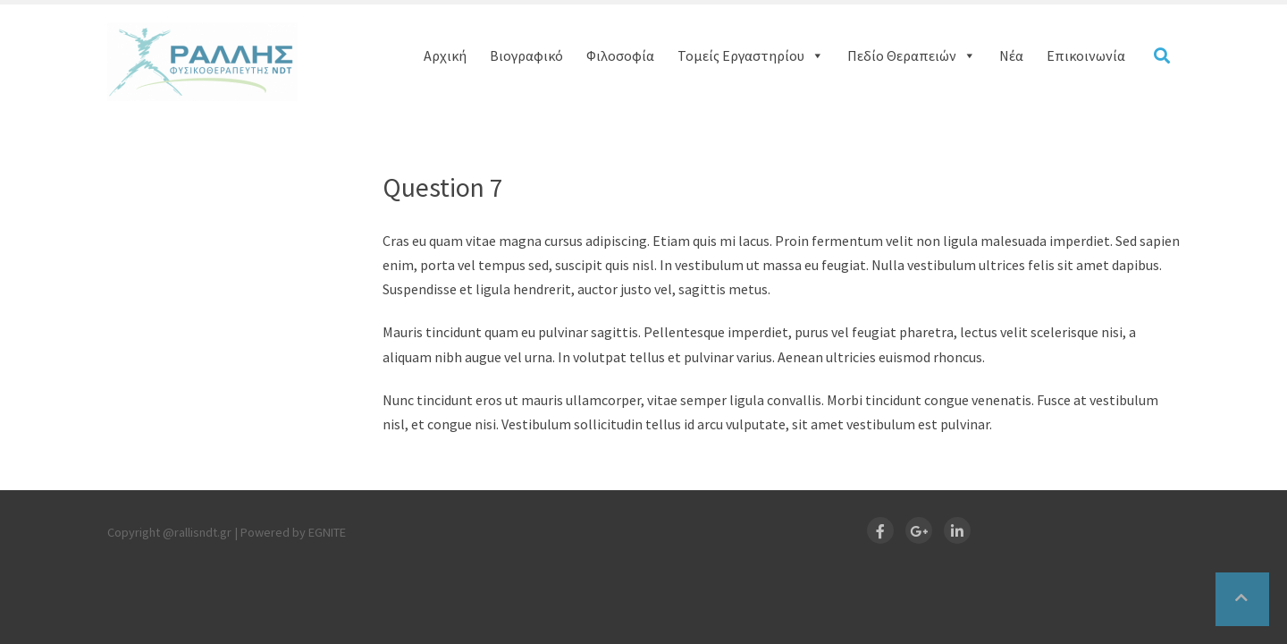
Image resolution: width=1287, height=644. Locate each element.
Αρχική (445, 55)
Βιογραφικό (526, 55)
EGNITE (327, 532)
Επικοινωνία (1086, 55)
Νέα (1011, 55)
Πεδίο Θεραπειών (911, 55)
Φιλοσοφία (620, 55)
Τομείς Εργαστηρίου (750, 55)
